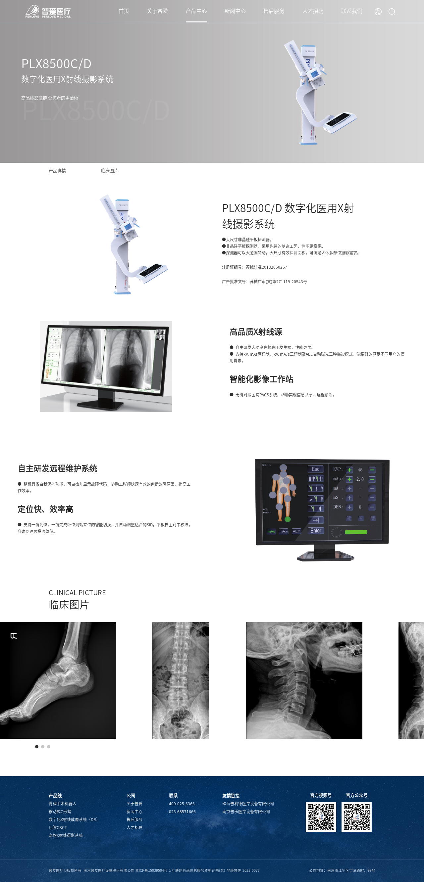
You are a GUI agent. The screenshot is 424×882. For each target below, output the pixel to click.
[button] (36, 746)
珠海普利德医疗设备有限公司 (248, 804)
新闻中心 (134, 812)
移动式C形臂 (60, 812)
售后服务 (134, 819)
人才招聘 (134, 827)
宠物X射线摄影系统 (66, 835)
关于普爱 (134, 804)
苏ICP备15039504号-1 (153, 870)
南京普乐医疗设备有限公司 (246, 812)
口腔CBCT (58, 827)
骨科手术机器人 (63, 804)
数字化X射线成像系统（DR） (74, 819)
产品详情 (57, 170)
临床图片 (109, 170)
